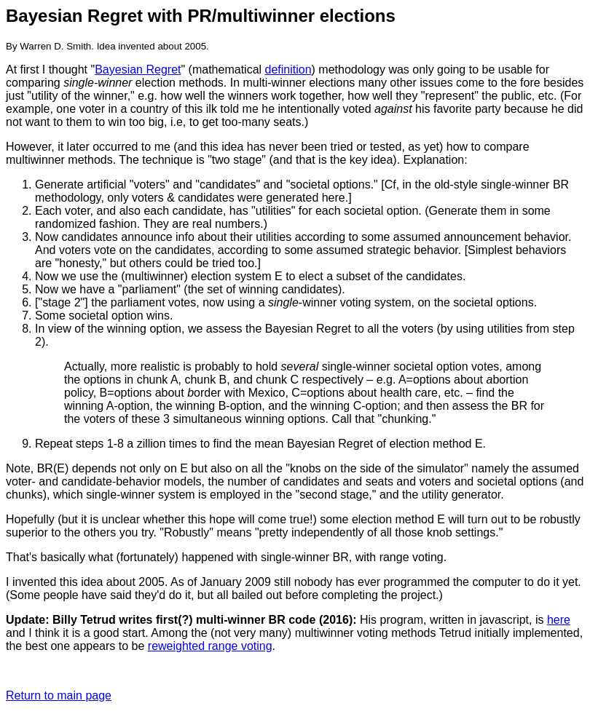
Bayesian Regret (138, 69)
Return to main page (58, 695)
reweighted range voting (210, 646)
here (558, 620)
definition (288, 69)
